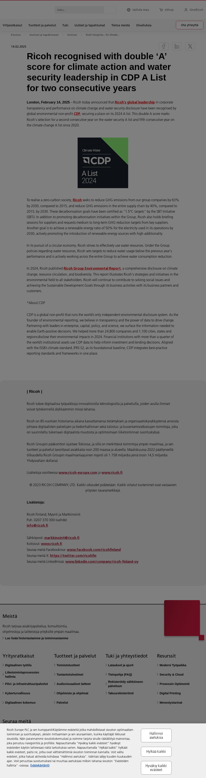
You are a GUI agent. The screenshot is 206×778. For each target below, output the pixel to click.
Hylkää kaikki (156, 751)
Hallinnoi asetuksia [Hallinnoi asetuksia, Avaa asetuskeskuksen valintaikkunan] (156, 735)
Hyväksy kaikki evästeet (156, 768)
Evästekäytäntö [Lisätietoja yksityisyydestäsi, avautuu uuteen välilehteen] (39, 765)
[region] (103, 750)
